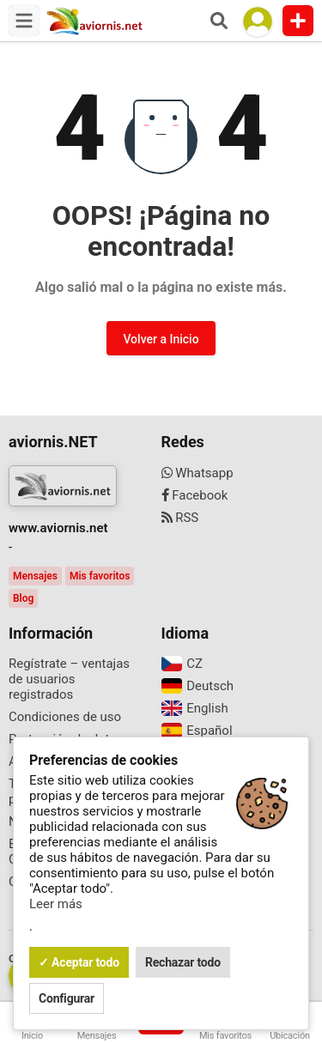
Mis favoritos (100, 576)
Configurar (66, 998)
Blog (23, 598)
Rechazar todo (183, 962)
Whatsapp (197, 473)
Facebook (194, 495)
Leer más (55, 904)
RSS (180, 517)
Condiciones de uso (65, 717)
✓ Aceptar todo (79, 962)
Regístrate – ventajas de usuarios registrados (69, 679)
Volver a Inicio (160, 339)
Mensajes (35, 576)
